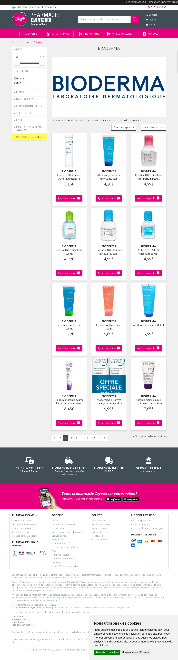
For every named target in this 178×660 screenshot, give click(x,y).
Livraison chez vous (141, 525)
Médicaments (27, 34)
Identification (98, 521)
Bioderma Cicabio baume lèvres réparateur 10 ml (69, 402)
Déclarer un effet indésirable (66, 548)
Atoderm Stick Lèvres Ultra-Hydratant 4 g (69, 177)
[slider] (17, 63)
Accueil (15, 42)
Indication (29, 128)
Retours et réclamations (24, 536)
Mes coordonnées (100, 525)
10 (93, 438)
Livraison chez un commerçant (147, 529)
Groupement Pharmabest (25, 525)
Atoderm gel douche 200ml (148, 325)
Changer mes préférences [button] (135, 652)
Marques (150, 34)
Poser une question (22, 529)
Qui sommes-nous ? (22, 521)
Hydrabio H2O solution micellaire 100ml (109, 252)
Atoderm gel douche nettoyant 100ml (108, 177)
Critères (22, 71)
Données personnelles (64, 559)
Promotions (89, 34)
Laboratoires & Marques (64, 525)
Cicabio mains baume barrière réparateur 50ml (149, 402)
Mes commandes (100, 529)
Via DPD (108, 464)
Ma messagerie (99, 540)
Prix (19, 50)
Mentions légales (60, 555)
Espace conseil (60, 536)
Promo (19, 79)
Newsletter (57, 540)
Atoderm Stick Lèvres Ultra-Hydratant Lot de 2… (109, 402)
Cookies (56, 563)
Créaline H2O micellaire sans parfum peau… (148, 177)
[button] (123, 127)
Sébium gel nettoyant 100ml (69, 327)
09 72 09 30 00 (148, 464)
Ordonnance (58, 544)
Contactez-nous (20, 532)
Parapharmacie (58, 34)
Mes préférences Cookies (65, 567)
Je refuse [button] (114, 652)
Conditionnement (29, 106)
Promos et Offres (28, 137)
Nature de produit (29, 99)
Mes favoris (97, 536)
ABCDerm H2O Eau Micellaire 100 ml (148, 252)
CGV (54, 551)
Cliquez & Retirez (29, 464)
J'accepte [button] (100, 652)
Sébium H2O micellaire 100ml (69, 252)
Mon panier (97, 532)
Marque (26, 42)
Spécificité (24, 113)
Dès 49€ (69, 466)
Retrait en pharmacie (141, 521)
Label (20, 120)
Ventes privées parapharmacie (67, 532)
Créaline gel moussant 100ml (108, 327)
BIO (17, 83)
